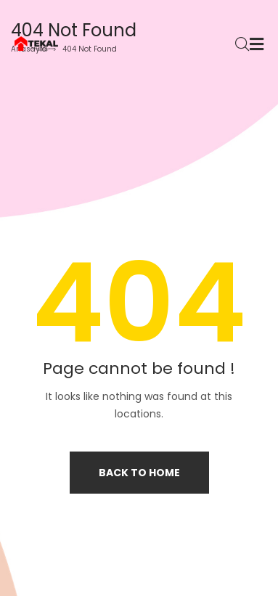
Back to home (139, 472)
